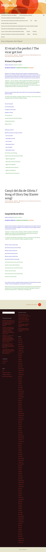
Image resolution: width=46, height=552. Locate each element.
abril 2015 (20, 531)
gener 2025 (20, 366)
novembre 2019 (21, 482)
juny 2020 (20, 469)
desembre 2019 (21, 480)
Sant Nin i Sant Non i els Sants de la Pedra (9, 23)
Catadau (30, 55)
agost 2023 (20, 398)
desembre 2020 (21, 458)
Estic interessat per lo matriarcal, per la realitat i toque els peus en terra (14, 20)
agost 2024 (20, 376)
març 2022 (20, 430)
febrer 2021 (20, 454)
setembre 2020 (21, 463)
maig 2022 (20, 426)
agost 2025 (20, 353)
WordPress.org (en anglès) (7, 376)
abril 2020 (20, 473)
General (16, 55)
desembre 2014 (21, 538)
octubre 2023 (20, 394)
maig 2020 (20, 471)
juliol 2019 (20, 490)
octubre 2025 (20, 350)
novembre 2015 (21, 518)
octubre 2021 (20, 439)
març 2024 (20, 385)
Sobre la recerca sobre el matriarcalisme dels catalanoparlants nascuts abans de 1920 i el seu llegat (19, 26)
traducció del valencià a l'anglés (17, 56)
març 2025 (20, 363)
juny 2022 (20, 424)
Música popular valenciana (35, 201)
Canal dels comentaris (6, 374)
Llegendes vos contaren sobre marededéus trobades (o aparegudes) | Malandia (7, 337)
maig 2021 (20, 449)
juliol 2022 (20, 422)
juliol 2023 (20, 400)
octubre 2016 (20, 497)
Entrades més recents (33, 304)
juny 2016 (20, 505)
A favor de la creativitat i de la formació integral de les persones (13, 17)
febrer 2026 (20, 342)
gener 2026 (20, 344)
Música (35, 20)
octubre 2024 (20, 372)
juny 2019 (20, 491)
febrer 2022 (20, 432)
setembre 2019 (21, 486)
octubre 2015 (20, 519)
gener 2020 (20, 478)
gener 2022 (20, 434)
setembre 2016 (21, 499)
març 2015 (20, 533)
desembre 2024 (21, 368)
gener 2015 (20, 536)
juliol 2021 (20, 445)
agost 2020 (20, 465)
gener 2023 (20, 411)
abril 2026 (20, 338)
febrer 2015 (20, 534)
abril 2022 (20, 428)
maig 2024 (20, 381)
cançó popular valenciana (24, 55)
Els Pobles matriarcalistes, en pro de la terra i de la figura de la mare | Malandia (8, 322)
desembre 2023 (21, 391)
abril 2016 (20, 508)
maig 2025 (20, 359)
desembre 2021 (21, 435)
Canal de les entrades (6, 372)
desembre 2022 (21, 413)
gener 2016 (20, 514)
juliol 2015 (20, 525)
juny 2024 (20, 379)
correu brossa (4, 361)
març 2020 (20, 475)
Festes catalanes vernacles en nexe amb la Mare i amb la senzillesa (23, 325)
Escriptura (34, 31)
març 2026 (20, 340)
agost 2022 (20, 421)
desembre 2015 (21, 516)
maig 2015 (20, 529)
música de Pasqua (27, 201)
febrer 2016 (20, 512)
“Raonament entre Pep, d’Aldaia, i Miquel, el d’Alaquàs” (8, 324)
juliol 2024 (20, 378)
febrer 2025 (20, 365)
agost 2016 (20, 501)
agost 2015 (20, 523)
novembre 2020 (21, 460)
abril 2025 (20, 361)
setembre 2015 (21, 521)
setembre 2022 (21, 419)
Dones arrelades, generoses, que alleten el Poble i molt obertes (8, 346)
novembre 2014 (21, 540)
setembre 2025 (21, 351)
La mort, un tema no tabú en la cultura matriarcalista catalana (12, 31)
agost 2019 (20, 488)
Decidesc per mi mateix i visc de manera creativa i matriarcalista (13, 34)
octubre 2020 (20, 462)
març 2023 (20, 407)
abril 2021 (20, 450)
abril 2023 (20, 406)
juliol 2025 (20, 355)
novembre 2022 (21, 415)
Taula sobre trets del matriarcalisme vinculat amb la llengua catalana (13, 28)
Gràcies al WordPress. (23, 549)
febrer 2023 (20, 409)
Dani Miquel (35, 55)
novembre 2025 (21, 348)
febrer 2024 (20, 387)
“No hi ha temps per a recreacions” (25, 15)
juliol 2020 (20, 467)
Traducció (28, 31)
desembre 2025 (21, 346)
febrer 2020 (20, 477)
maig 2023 (20, 404)
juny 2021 (20, 447)
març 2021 (20, 452)
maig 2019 (20, 493)
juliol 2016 (20, 503)
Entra (3, 370)
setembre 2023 (21, 396)
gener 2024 (20, 389)
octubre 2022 (20, 417)
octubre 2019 (20, 484)
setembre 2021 (21, 441)
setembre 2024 (21, 374)
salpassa (9, 56)
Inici (31, 20)
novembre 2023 (21, 393)
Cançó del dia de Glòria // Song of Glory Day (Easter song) (21, 194)
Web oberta (35, 34)
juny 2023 (20, 402)
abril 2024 (20, 383)
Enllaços (28, 34)
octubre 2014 (20, 542)
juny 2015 (20, 527)
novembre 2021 (21, 437)
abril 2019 (20, 495)
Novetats (3, 36)
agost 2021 (20, 443)
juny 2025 (20, 357)
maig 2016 (20, 506)
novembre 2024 (21, 370)
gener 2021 (20, 456)
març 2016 (20, 510)
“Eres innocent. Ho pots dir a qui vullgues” (9, 15)
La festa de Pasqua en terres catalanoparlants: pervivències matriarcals (23, 330)
